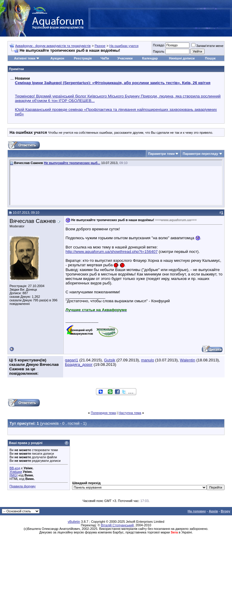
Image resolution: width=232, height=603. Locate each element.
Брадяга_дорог (79, 364)
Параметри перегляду (200, 153)
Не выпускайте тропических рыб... (72, 163)
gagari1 (71, 360)
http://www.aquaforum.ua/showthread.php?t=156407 (112, 251)
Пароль (158, 51)
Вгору (225, 511)
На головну (197, 511)
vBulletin (74, 521)
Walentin (187, 360)
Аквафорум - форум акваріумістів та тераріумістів (53, 46)
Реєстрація (83, 58)
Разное (100, 46)
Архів (213, 511)
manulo (147, 360)
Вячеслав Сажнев (33, 221)
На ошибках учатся (123, 46)
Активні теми (24, 58)
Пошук (210, 58)
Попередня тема (103, 413)
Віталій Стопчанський (117, 525)
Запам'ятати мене (207, 46)
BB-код (15, 468)
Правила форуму (22, 486)
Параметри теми (161, 153)
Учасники (125, 58)
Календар (150, 58)
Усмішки (16, 471)
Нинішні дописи (181, 58)
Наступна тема (130, 413)
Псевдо (158, 45)
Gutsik (109, 360)
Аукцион (57, 58)
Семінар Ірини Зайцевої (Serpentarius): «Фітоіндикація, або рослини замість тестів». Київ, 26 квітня (112, 83)
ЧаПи (104, 58)
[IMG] (14, 475)
